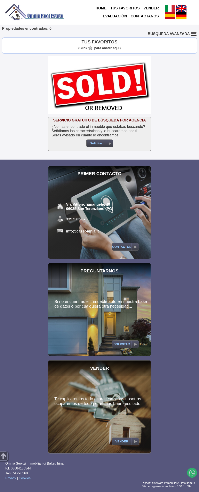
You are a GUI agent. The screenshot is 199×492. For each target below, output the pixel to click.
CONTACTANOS (145, 16)
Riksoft (146, 483)
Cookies (25, 478)
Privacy (10, 478)
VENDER (151, 8)
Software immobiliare (165, 483)
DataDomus (187, 483)
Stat (189, 486)
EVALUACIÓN (115, 16)
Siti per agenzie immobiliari (159, 486)
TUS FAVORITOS (125, 8)
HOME (101, 8)
